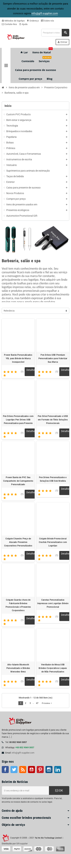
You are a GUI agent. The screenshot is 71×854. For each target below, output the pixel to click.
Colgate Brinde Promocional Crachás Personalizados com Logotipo (53, 542)
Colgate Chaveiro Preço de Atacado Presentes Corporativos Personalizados (18, 542)
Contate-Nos (9, 24)
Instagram (48, 769)
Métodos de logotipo (13, 20)
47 (37, 703)
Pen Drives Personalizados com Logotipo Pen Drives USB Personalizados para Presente (18, 419)
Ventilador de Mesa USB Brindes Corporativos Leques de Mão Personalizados (53, 668)
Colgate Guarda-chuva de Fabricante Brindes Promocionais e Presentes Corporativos (18, 605)
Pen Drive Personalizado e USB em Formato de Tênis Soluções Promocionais (53, 419)
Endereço (33, 20)
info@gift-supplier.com (23, 752)
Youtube (31, 769)
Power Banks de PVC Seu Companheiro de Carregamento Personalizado (18, 481)
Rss (22, 769)
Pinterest (40, 769)
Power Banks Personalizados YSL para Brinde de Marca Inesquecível (18, 358)
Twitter (13, 769)
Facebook (5, 769)
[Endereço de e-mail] (25, 790)
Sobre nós (47, 20)
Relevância (9, 310)
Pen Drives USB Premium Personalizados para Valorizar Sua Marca (52, 358)
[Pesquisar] (55, 32)
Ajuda (23, 24)
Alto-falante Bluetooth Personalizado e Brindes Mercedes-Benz (18, 668)
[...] (10, 737)
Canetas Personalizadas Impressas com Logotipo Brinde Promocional (52, 603)
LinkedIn (57, 769)
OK (59, 790)
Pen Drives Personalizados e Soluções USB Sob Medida (52, 479)
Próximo (47, 703)
